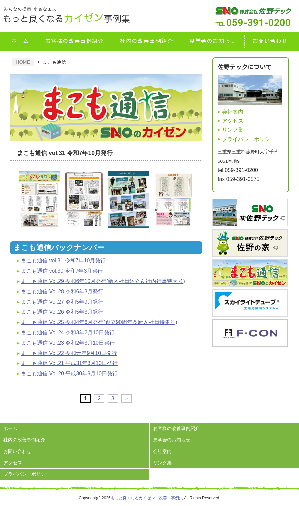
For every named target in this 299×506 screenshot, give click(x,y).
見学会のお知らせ (212, 41)
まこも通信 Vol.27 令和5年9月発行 (62, 302)
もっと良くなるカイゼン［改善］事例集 (147, 498)
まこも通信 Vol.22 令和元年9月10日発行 (69, 353)
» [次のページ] (126, 398)
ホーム (20, 41)
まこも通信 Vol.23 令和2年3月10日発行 (68, 343)
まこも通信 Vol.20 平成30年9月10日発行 (69, 373)
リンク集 (232, 130)
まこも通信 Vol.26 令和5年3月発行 (62, 312)
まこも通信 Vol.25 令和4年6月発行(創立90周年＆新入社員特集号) (99, 322)
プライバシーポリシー (248, 139)
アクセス (232, 121)
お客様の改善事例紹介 (74, 41)
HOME (23, 62)
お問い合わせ (270, 41)
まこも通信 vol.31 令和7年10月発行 (63, 260)
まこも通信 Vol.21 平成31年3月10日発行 (69, 363)
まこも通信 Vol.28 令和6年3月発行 (62, 291)
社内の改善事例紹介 (146, 41)
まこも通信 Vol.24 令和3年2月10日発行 (68, 332)
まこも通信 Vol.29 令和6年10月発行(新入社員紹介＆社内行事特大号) (103, 281)
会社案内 (232, 112)
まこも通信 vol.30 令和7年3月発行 (62, 271)
